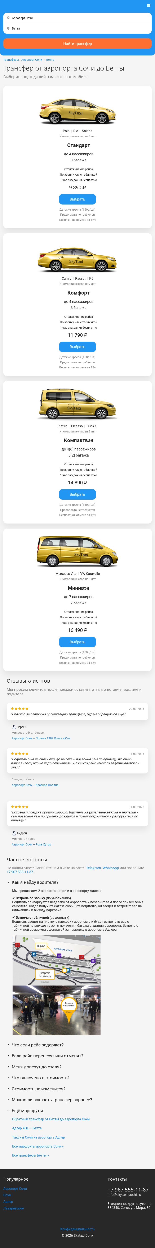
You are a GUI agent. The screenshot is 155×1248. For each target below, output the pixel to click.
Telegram (93, 868)
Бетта (50, 59)
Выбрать (77, 199)
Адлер (8, 1202)
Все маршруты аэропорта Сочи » (38, 1146)
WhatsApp (111, 868)
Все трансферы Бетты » (30, 1155)
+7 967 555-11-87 (20, 872)
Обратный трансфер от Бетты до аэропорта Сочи (51, 1119)
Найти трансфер (77, 43)
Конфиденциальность (77, 1229)
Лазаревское (13, 1208)
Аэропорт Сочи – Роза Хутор (31, 844)
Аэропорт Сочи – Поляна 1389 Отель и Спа (41, 738)
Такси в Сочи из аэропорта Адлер (38, 1137)
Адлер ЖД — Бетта (27, 1128)
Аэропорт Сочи (31, 59)
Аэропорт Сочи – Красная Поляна (35, 785)
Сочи (7, 1195)
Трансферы (11, 59)
